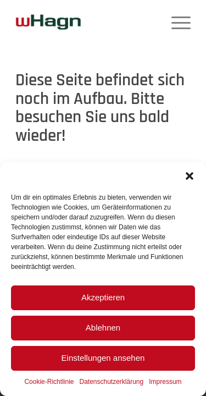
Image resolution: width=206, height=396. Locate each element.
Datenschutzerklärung (111, 382)
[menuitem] (175, 22)
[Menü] (175, 22)
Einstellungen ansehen (103, 357)
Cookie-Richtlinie (49, 382)
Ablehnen (103, 327)
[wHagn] (48, 22)
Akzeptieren (103, 297)
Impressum (165, 382)
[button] (189, 176)
